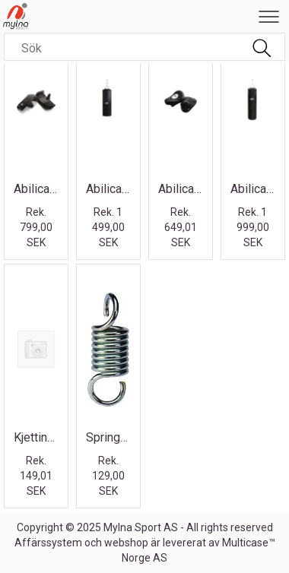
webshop (126, 543)
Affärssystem (48, 543)
